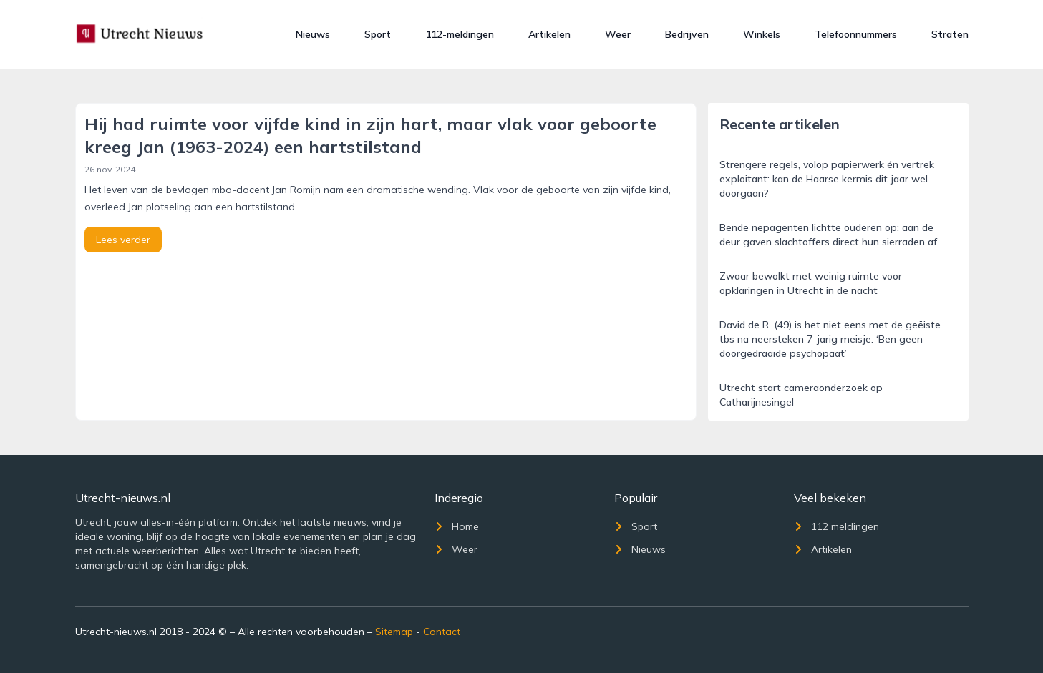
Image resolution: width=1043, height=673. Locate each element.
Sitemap (394, 631)
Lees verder (123, 239)
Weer (618, 34)
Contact (441, 631)
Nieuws (313, 34)
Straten (950, 34)
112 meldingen (836, 526)
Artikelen (549, 34)
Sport (377, 34)
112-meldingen (459, 34)
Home (457, 526)
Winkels (761, 34)
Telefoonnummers (856, 34)
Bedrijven (687, 34)
